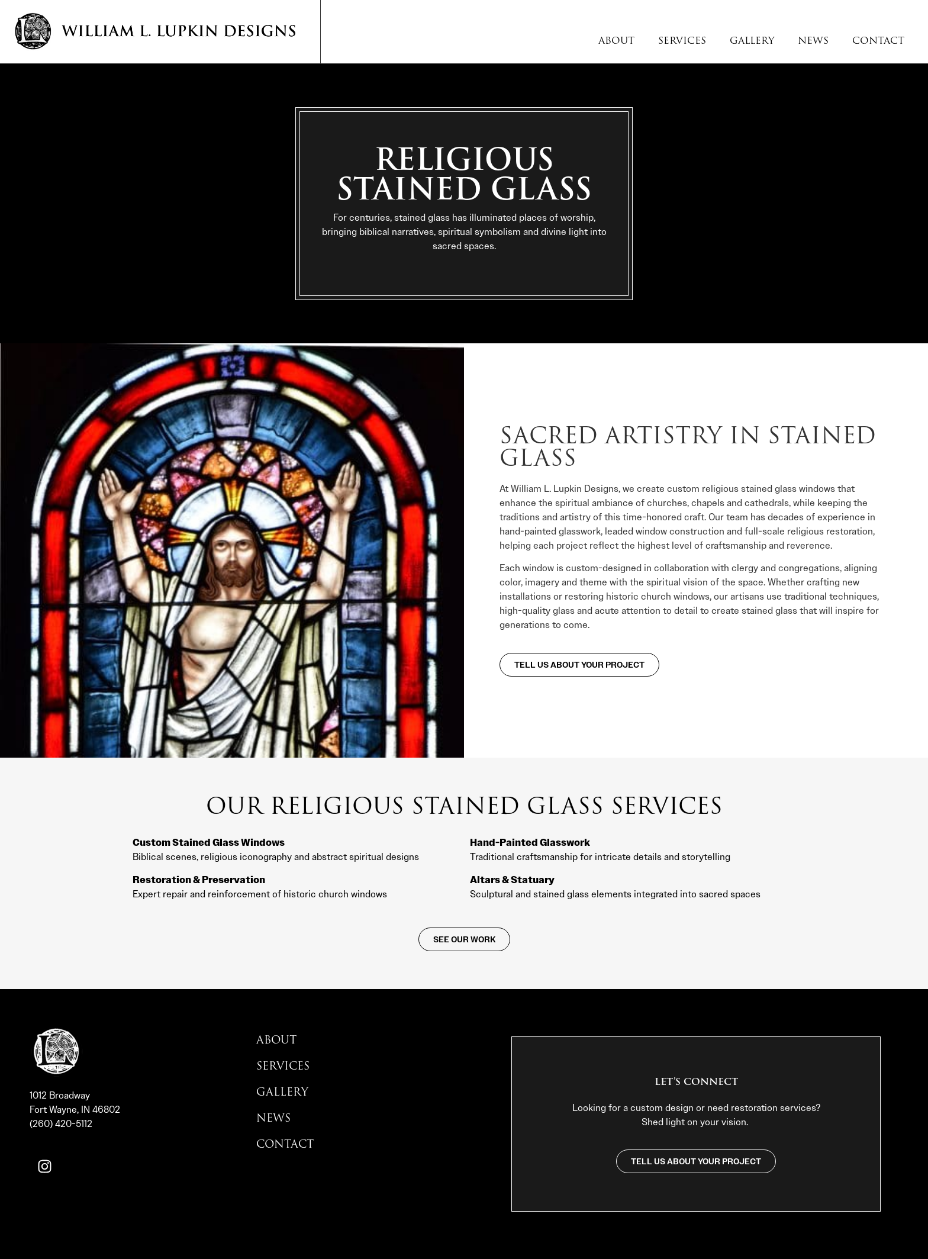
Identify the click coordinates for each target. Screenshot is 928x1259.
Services (682, 41)
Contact (878, 41)
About (616, 41)
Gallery (752, 41)
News (813, 41)
